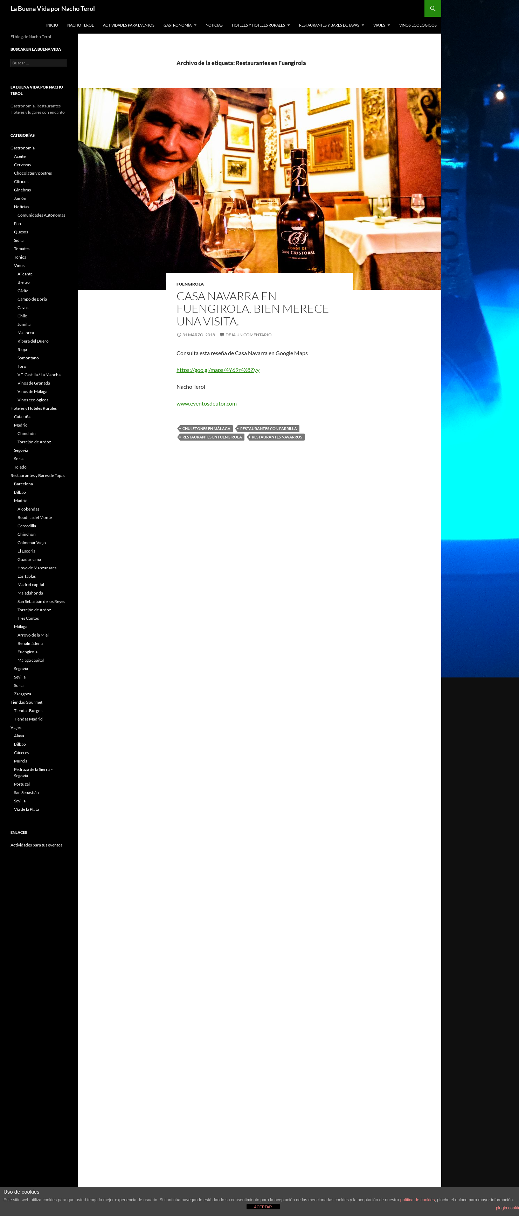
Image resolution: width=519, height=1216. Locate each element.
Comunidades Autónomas (41, 215)
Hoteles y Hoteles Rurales (258, 25)
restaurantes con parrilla (268, 428)
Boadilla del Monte (35, 517)
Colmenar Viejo (32, 542)
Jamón (20, 198)
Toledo (20, 467)
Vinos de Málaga (32, 391)
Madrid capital (31, 584)
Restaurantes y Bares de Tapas (329, 25)
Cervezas (22, 164)
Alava (19, 735)
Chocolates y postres (33, 173)
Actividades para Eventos (128, 25)
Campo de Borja (32, 299)
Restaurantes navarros (277, 437)
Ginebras (22, 189)
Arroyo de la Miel (33, 635)
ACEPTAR (263, 1207)
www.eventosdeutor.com (207, 403)
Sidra (18, 240)
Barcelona (23, 483)
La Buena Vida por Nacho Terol (53, 8)
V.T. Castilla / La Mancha (39, 374)
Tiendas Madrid (28, 719)
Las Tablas (27, 576)
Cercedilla (27, 525)
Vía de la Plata (26, 809)
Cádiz (23, 290)
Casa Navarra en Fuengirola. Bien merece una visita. (253, 308)
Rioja (22, 349)
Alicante (25, 273)
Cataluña (22, 416)
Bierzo (24, 282)
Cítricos (21, 181)
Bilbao (20, 492)
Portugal (22, 784)
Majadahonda (30, 593)
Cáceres (21, 752)
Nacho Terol (80, 25)
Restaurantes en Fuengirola (212, 437)
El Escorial (27, 551)
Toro (22, 366)
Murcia (20, 761)
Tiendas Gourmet (26, 702)
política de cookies (417, 1199)
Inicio (52, 25)
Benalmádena (30, 643)
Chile (22, 315)
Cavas (23, 307)
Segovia (21, 450)
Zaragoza (22, 693)
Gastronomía (178, 25)
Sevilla (20, 677)
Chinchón (27, 433)
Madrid (21, 425)
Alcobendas (28, 509)
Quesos (21, 231)
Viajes (379, 25)
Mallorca (26, 332)
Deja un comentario (249, 334)
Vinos (19, 265)
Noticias (214, 25)
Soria (18, 458)
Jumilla (24, 324)
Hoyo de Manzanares (37, 567)
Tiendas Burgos (28, 710)
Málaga (20, 626)
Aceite (20, 156)
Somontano (28, 357)
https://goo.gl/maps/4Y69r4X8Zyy (218, 369)
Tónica (20, 257)
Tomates (21, 248)
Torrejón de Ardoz (34, 441)
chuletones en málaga (206, 428)
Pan (17, 223)
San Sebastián (26, 792)
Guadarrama (29, 559)
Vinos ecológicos (418, 25)
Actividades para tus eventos (36, 845)
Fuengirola (190, 284)
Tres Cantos (28, 618)
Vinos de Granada (34, 383)
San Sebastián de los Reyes (41, 601)
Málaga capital (31, 660)
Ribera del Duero (33, 341)
